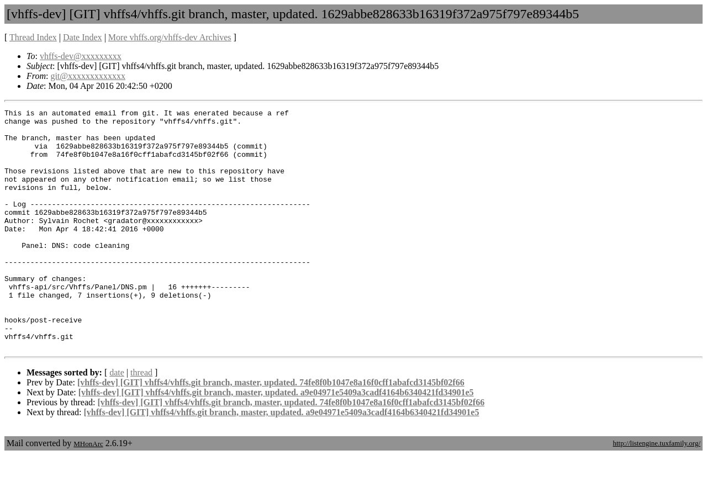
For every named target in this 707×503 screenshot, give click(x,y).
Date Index (82, 37)
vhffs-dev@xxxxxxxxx (81, 56)
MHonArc (88, 492)
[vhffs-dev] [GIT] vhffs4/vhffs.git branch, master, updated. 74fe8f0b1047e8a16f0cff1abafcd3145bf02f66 (271, 430)
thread (141, 420)
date (116, 420)
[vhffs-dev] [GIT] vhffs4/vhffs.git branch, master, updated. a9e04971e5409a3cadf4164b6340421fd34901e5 (276, 440)
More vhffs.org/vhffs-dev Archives (169, 37)
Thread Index (33, 37)
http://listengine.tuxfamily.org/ (656, 491)
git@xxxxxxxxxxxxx (87, 76)
